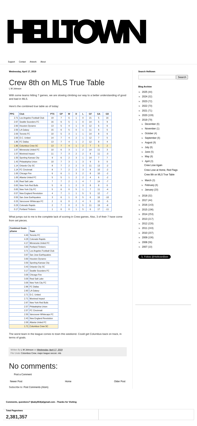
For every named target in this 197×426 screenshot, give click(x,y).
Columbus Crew (28, 353)
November (151, 128)
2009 (145, 237)
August (149, 142)
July (147, 147)
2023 (145, 101)
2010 (145, 233)
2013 (145, 219)
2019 (145, 119)
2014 (145, 214)
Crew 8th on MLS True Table (159, 174)
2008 (145, 242)
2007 (145, 246)
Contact (22, 62)
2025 (145, 92)
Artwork (33, 62)
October (149, 133)
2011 (145, 228)
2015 (145, 209)
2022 (145, 106)
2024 (145, 96)
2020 (145, 115)
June (148, 151)
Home (68, 381)
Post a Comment (23, 374)
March (148, 180)
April (147, 161)
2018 (145, 195)
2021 (145, 110)
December (151, 124)
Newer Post (16, 381)
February (150, 185)
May (147, 156)
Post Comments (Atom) (35, 387)
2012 (145, 223)
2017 (145, 200)
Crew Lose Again (153, 165)
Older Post (119, 381)
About (43, 62)
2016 (145, 204)
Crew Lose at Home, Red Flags (160, 170)
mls (59, 353)
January (149, 189)
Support (11, 62)
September (151, 138)
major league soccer (47, 353)
